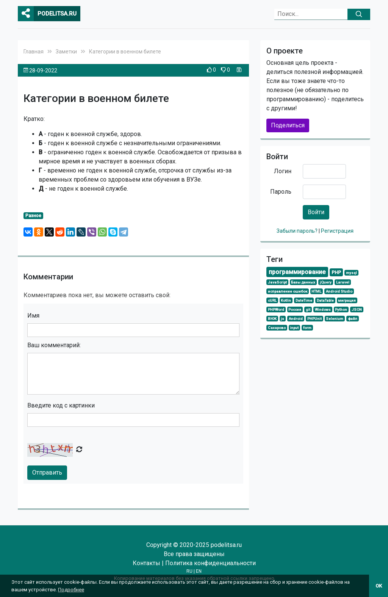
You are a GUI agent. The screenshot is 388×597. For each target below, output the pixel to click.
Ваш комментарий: (54, 345)
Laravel (342, 282)
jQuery (326, 282)
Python (341, 309)
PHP (336, 272)
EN (199, 571)
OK (378, 586)
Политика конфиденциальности (210, 563)
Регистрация (337, 231)
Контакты (146, 563)
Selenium (334, 319)
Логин (282, 171)
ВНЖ (272, 319)
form (307, 328)
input (294, 328)
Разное (33, 215)
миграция (347, 300)
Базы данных (303, 282)
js (282, 319)
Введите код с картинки (61, 405)
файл (352, 319)
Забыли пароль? (298, 231)
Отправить (47, 472)
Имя (33, 315)
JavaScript (277, 282)
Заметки (66, 52)
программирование (297, 272)
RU (189, 571)
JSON (357, 309)
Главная (33, 52)
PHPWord (276, 309)
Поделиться (288, 125)
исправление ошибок (287, 291)
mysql (351, 273)
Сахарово (277, 328)
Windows (323, 309)
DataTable (325, 300)
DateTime (304, 300)
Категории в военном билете (125, 52)
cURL (272, 300)
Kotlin (286, 300)
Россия (294, 309)
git (308, 309)
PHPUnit (314, 319)
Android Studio (339, 291)
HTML (316, 291)
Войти (316, 212)
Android (296, 319)
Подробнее (71, 589)
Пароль (280, 191)
